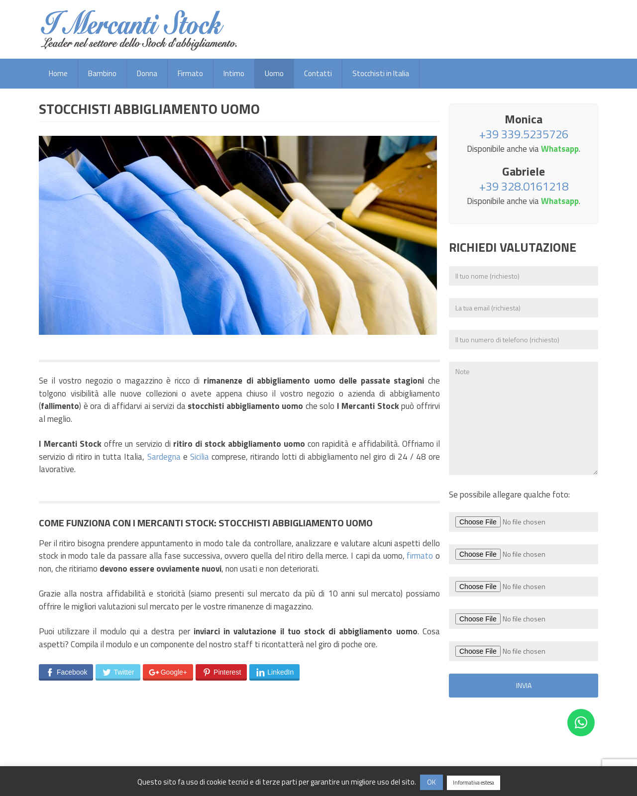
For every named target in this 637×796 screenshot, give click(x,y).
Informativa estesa (473, 783)
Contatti (318, 73)
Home (58, 73)
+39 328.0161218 (523, 186)
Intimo (233, 73)
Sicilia (199, 456)
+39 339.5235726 (523, 134)
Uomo (274, 73)
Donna (147, 73)
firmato (420, 555)
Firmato (190, 73)
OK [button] (431, 782)
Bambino (102, 73)
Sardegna (164, 456)
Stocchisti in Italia (380, 73)
